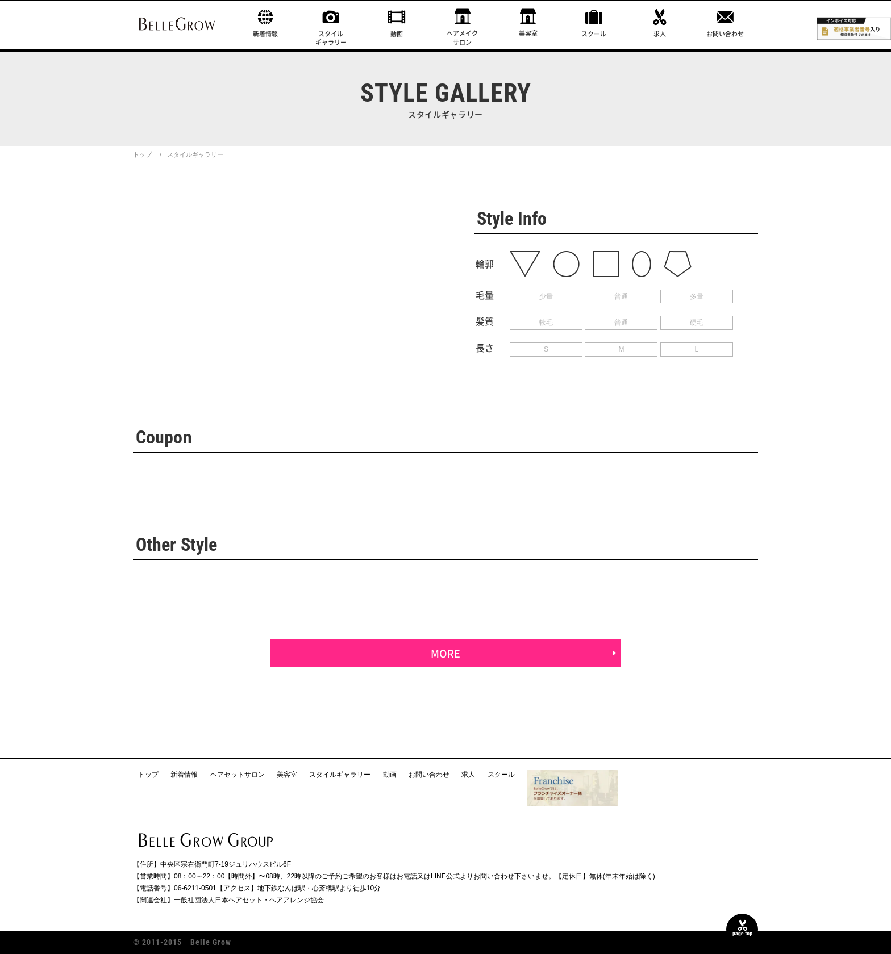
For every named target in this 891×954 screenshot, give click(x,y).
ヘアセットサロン (237, 775)
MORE (445, 653)
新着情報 (265, 34)
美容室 (528, 33)
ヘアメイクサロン (462, 37)
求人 (659, 34)
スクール (593, 34)
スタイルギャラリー (331, 38)
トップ (142, 154)
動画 (396, 34)
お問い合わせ (725, 34)
